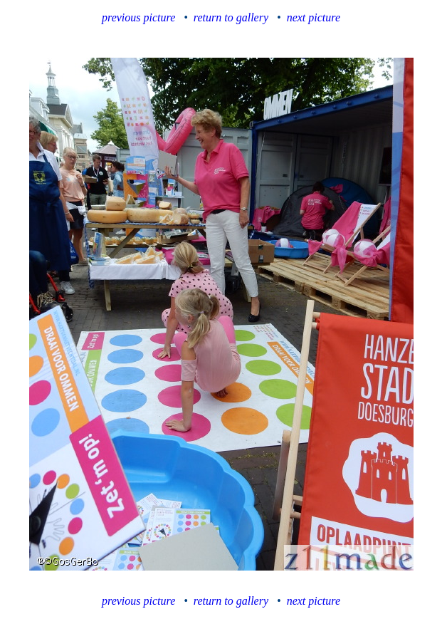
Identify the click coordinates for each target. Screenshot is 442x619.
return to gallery (231, 17)
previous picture (138, 17)
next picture (313, 17)
